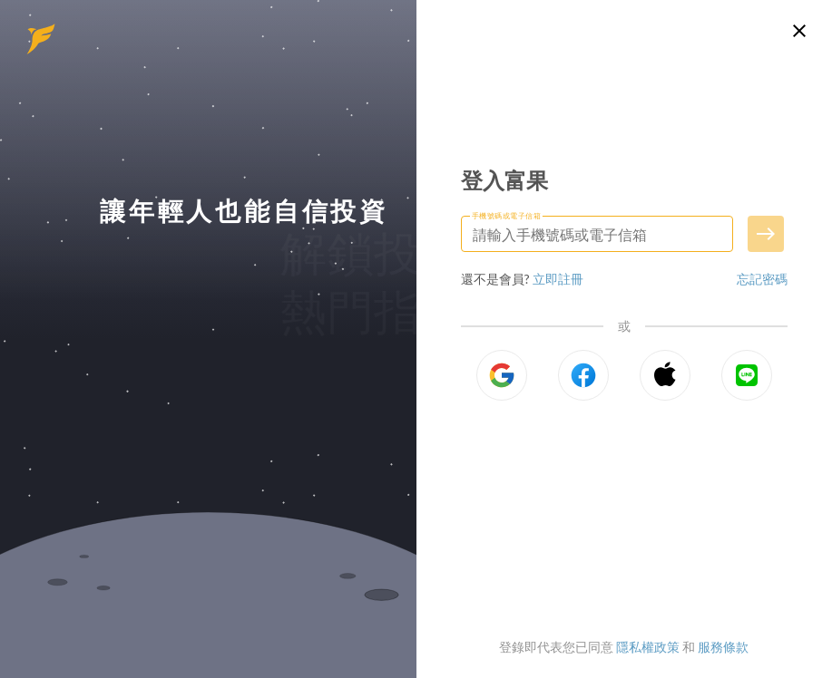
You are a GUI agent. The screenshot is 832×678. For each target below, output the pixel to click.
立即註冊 (558, 278)
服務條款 (723, 646)
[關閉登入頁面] (799, 31)
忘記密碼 (762, 278)
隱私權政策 (648, 646)
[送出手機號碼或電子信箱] (766, 234)
